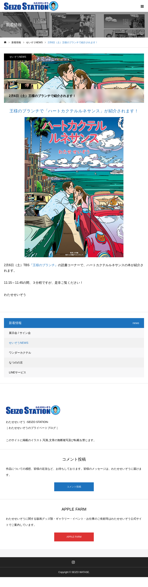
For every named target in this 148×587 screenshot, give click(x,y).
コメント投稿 (74, 486)
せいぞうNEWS (17, 56)
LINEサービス (17, 372)
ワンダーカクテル (20, 352)
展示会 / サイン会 (20, 332)
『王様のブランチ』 (43, 265)
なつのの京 (16, 362)
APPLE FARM (73, 536)
